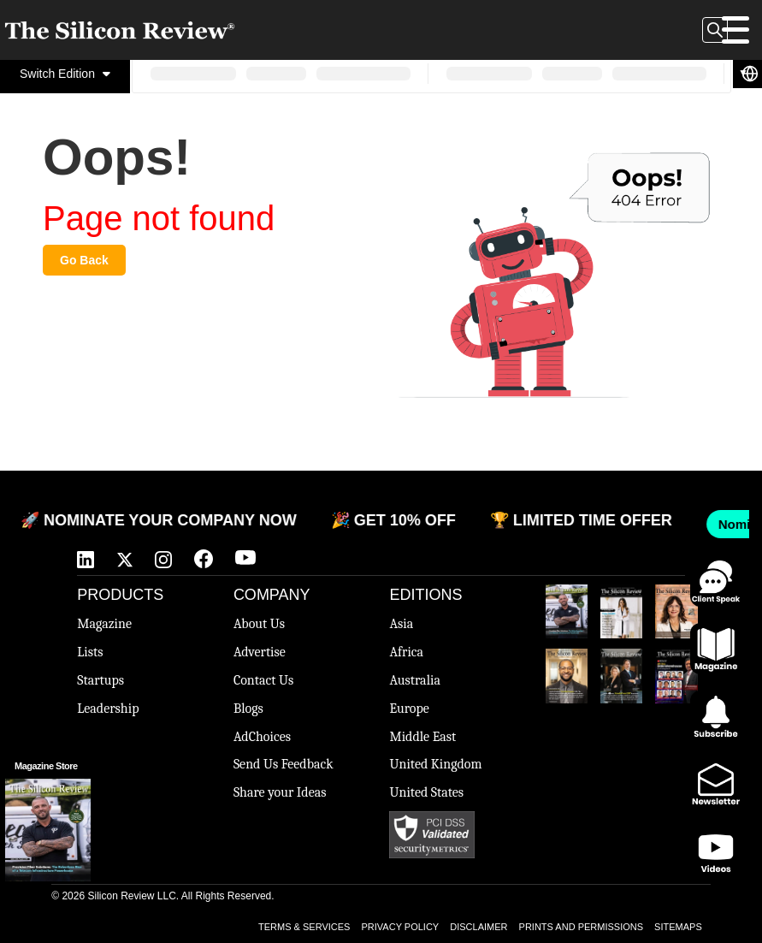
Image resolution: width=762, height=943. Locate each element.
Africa (406, 652)
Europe (408, 708)
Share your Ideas (280, 792)
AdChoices (262, 736)
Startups (100, 680)
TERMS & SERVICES (304, 927)
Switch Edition (65, 73)
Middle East (422, 736)
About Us (259, 624)
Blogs (248, 708)
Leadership (108, 708)
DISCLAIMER (478, 927)
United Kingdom (435, 764)
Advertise (259, 652)
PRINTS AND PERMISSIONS (581, 927)
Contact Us (263, 680)
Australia (414, 680)
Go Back (84, 260)
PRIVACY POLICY (401, 927)
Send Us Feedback (283, 764)
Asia (401, 624)
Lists (90, 652)
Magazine (104, 624)
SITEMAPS (678, 927)
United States (426, 792)
